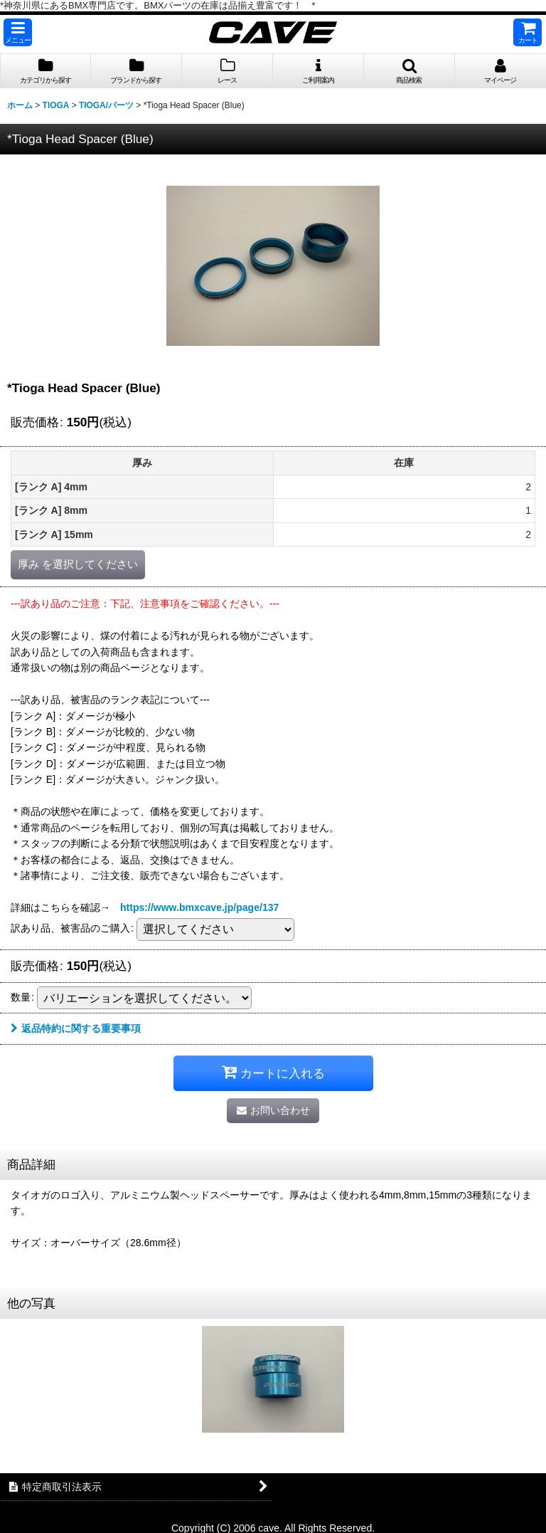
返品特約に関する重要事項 (76, 1028)
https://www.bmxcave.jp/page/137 (199, 907)
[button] (18, 32)
